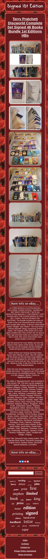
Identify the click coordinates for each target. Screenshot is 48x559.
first (33, 488)
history (37, 523)
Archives (25, 544)
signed (32, 513)
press (20, 503)
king (37, 499)
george (30, 485)
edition (29, 507)
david (24, 526)
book (14, 498)
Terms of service (25, 555)
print (24, 489)
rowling (21, 480)
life (13, 504)
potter (16, 489)
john (37, 483)
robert (36, 503)
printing (17, 514)
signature (37, 481)
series (29, 481)
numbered (34, 525)
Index (25, 540)
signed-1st (13, 481)
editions (18, 518)
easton (28, 504)
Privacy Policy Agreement (25, 551)
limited (32, 493)
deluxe (22, 484)
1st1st (28, 522)
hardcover (29, 517)
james (28, 499)
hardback (15, 522)
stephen (18, 494)
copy (22, 500)
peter (13, 526)
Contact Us (25, 547)
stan (18, 526)
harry (13, 484)
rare (25, 529)
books (18, 508)
